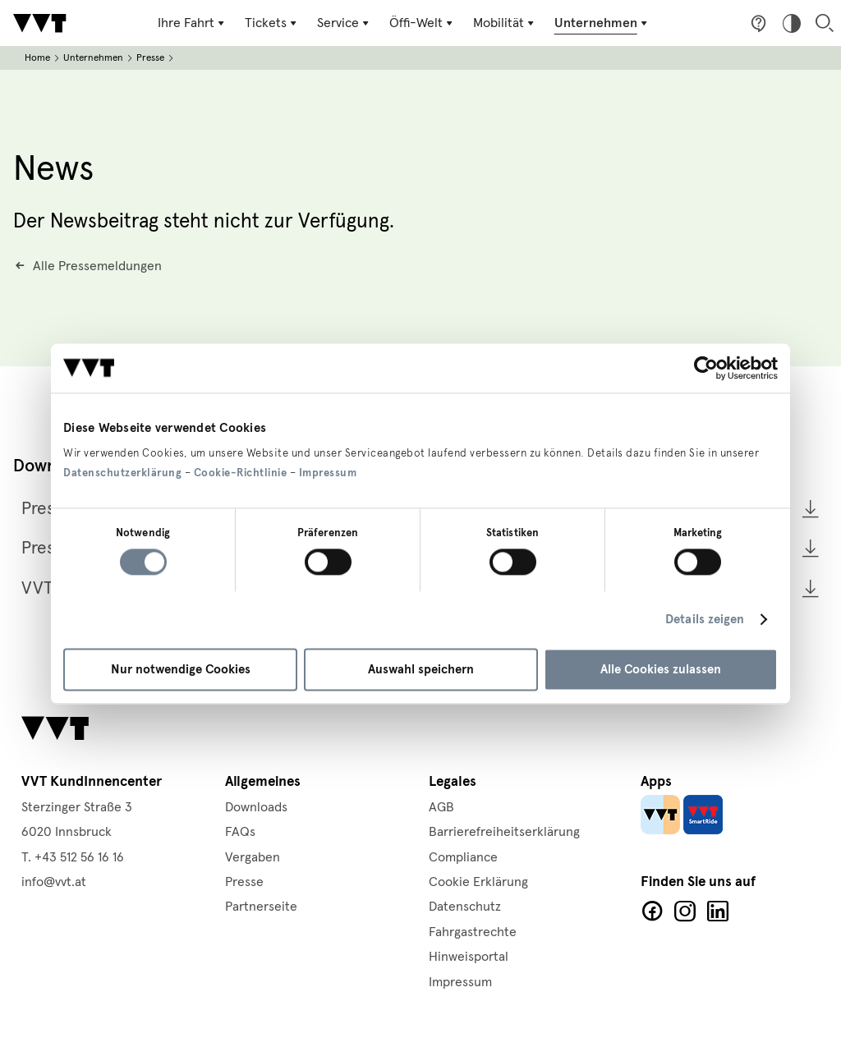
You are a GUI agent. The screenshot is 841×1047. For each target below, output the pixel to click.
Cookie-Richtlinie (240, 473)
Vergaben (252, 857)
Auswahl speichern (421, 669)
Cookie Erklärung (478, 882)
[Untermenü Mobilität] (504, 23)
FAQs (240, 831)
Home (37, 57)
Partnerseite (261, 906)
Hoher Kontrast (791, 23)
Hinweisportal (468, 956)
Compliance (463, 857)
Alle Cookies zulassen (660, 669)
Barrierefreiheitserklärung (504, 831)
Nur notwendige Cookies (180, 669)
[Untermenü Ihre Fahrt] (195, 23)
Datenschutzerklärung (122, 473)
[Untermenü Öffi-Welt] (422, 23)
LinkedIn (717, 911)
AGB (441, 807)
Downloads (256, 807)
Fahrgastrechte (473, 932)
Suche (824, 23)
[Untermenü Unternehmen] (600, 23)
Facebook (652, 911)
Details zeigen (704, 620)
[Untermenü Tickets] (274, 23)
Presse (150, 57)
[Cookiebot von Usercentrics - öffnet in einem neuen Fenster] (706, 368)
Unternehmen (93, 57)
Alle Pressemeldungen (97, 265)
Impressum (328, 473)
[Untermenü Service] (345, 23)
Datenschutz (465, 906)
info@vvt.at (53, 882)
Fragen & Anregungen (758, 23)
